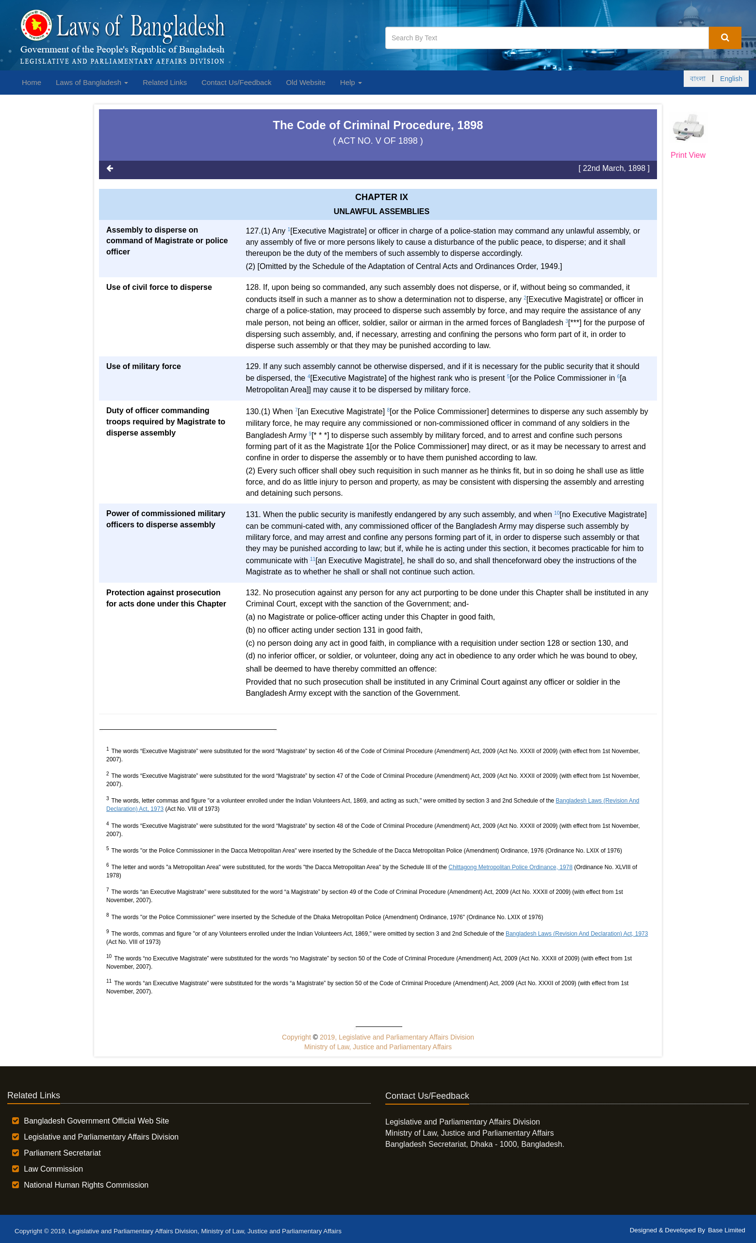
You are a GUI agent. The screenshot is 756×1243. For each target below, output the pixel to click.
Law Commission (53, 1169)
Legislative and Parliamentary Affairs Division (101, 1137)
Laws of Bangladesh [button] (92, 82)
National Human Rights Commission (86, 1185)
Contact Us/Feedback (236, 82)
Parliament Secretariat (62, 1153)
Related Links (165, 82)
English (731, 79)
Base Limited (726, 1230)
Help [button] (351, 82)
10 (556, 513)
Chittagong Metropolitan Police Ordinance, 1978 (510, 867)
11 (312, 559)
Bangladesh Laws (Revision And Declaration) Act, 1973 (577, 933)
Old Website (305, 82)
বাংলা (698, 79)
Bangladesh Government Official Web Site (96, 1121)
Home (31, 82)
